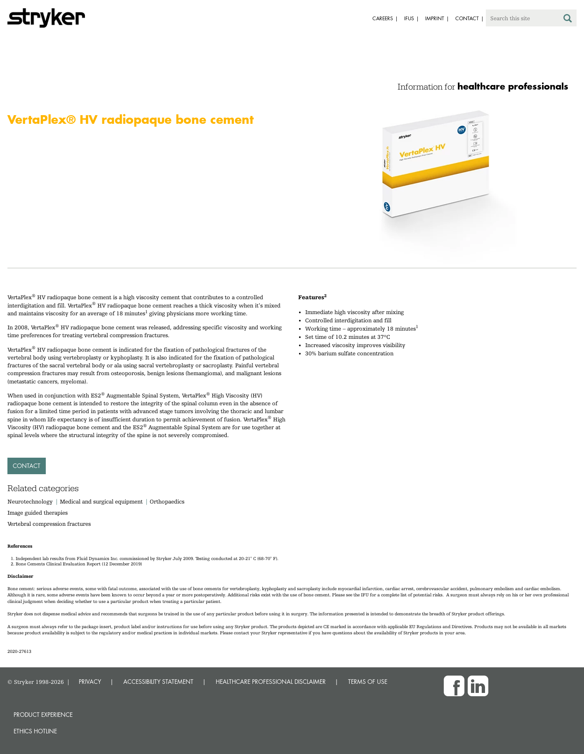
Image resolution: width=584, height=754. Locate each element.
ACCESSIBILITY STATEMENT (158, 681)
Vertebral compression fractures (49, 523)
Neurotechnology (30, 501)
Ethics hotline (35, 731)
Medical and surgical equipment (102, 501)
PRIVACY (90, 681)
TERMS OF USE (367, 681)
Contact (26, 466)
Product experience (43, 715)
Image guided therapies (37, 512)
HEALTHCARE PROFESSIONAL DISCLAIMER (271, 681)
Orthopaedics (167, 501)
